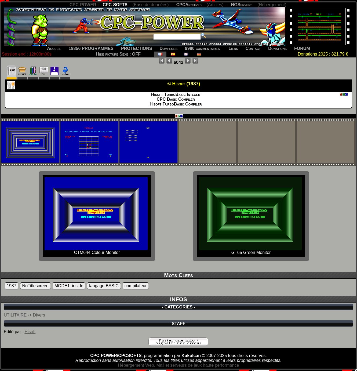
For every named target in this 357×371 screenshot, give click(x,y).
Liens (233, 48)
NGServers (242, 4)
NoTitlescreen (35, 285)
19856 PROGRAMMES (91, 48)
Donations (277, 48)
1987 (11, 285)
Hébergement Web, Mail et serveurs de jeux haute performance (178, 365)
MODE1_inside (68, 285)
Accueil (54, 48)
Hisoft (29, 331)
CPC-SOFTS (115, 4)
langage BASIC (103, 285)
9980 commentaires (202, 48)
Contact (253, 48)
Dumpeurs (169, 48)
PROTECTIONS (136, 48)
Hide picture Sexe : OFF (118, 54)
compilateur (136, 285)
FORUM (302, 48)
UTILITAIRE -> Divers (24, 315)
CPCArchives (189, 4)
